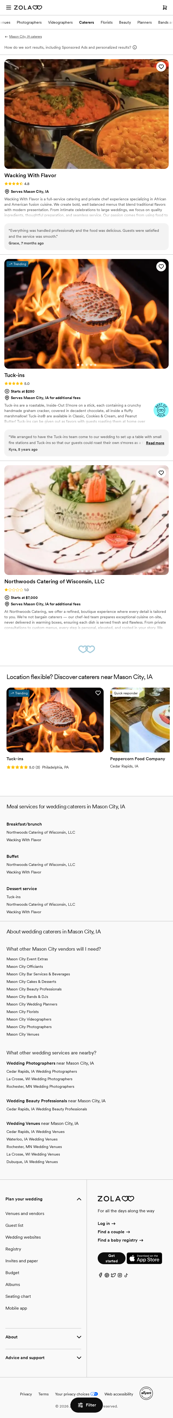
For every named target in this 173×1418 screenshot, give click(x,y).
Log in (107, 1223)
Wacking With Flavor (23, 840)
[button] (161, 67)
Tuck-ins (13, 897)
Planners (144, 22)
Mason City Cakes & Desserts (31, 981)
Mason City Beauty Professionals (34, 989)
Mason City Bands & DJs (27, 996)
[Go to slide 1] (78, 365)
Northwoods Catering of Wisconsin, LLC (40, 832)
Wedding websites (23, 1237)
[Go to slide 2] (82, 365)
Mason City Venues (22, 1034)
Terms (43, 1394)
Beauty (125, 22)
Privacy (26, 1394)
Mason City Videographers (28, 1019)
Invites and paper (21, 1260)
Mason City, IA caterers (23, 36)
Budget (12, 1272)
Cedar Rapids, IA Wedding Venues (35, 1131)
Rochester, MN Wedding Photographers (40, 1086)
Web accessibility (118, 1394)
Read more (155, 443)
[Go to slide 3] (86, 365)
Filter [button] (86, 1405)
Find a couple (114, 1231)
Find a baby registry (121, 1240)
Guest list (14, 1225)
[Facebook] (100, 1276)
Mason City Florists (22, 1012)
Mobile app (16, 1308)
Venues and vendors (24, 1213)
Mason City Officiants (24, 966)
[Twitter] (113, 1276)
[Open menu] (8, 7)
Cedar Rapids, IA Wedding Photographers (41, 1071)
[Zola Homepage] (28, 7)
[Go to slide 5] (95, 365)
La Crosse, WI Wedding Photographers (39, 1079)
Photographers (29, 22)
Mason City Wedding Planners (31, 1004)
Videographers (60, 22)
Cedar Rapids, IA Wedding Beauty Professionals (46, 1109)
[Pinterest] (107, 1276)
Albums (12, 1284)
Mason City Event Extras (27, 959)
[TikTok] (126, 1276)
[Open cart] (165, 7)
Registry (13, 1249)
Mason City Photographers (29, 1027)
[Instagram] (120, 1276)
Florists (107, 22)
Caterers (86, 22)
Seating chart (18, 1296)
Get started (112, 1258)
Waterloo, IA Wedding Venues (31, 1139)
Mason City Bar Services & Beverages (38, 974)
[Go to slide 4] (91, 365)
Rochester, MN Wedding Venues (34, 1147)
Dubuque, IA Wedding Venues (32, 1162)
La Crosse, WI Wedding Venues (33, 1154)
